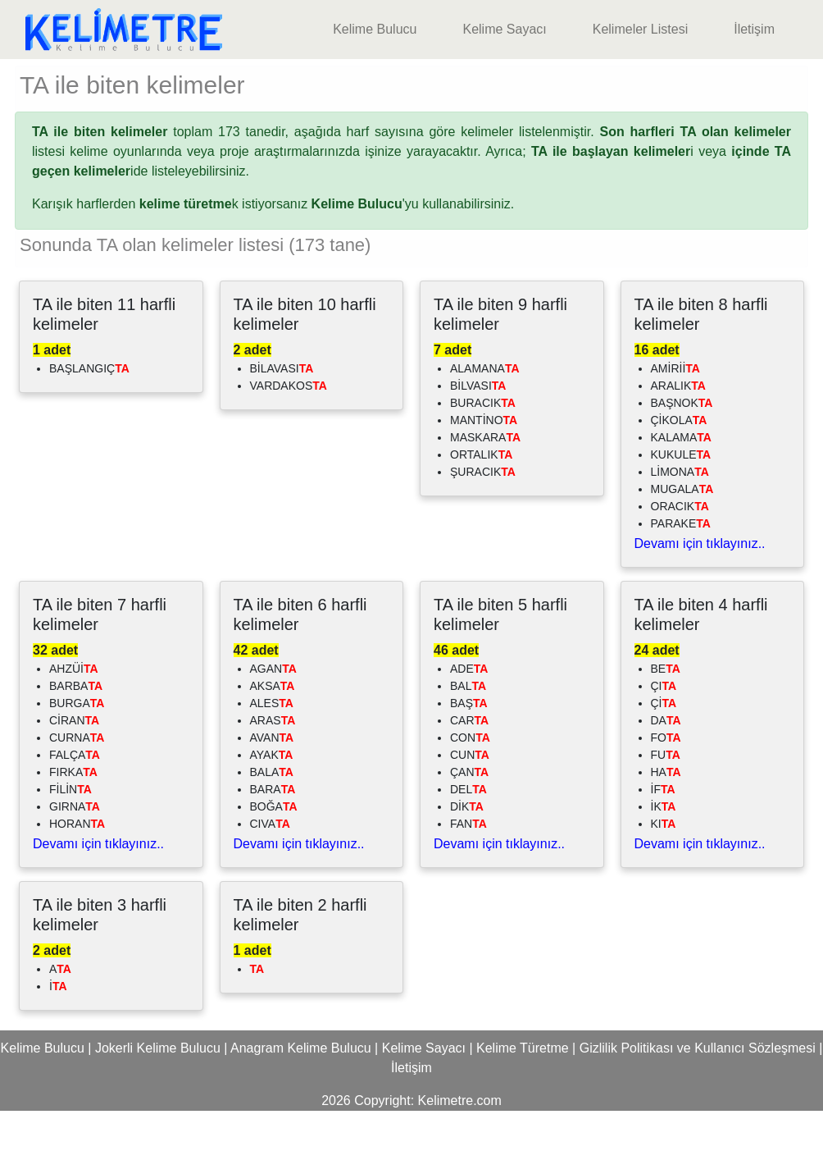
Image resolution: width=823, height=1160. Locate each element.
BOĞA (274, 855)
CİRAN (74, 769)
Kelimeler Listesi (640, 29)
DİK (467, 855)
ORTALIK (481, 503)
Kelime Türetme (522, 1097)
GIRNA (74, 855)
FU (665, 804)
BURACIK (483, 452)
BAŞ (469, 752)
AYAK (271, 804)
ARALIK (678, 434)
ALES (271, 752)
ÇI (664, 735)
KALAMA (681, 486)
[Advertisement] (411, 83)
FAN (468, 872)
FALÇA (74, 804)
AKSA (272, 735)
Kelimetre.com (460, 1150)
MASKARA (485, 486)
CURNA (76, 786)
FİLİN (70, 838)
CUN (469, 804)
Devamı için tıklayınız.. (700, 593)
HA (666, 821)
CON (470, 786)
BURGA (76, 752)
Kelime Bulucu (374, 29)
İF (663, 838)
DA (666, 769)
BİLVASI (478, 434)
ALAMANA (485, 417)
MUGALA (682, 538)
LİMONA (680, 520)
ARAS (273, 769)
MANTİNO (483, 469)
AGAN (273, 717)
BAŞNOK (682, 452)
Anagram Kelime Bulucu (300, 1097)
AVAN (272, 786)
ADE (469, 717)
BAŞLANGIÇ (89, 417)
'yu (365, 253)
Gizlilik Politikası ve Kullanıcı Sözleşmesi (698, 1097)
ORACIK (680, 555)
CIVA (270, 872)
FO (666, 786)
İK (663, 855)
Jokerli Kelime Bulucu (158, 1097)
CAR (469, 769)
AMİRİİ (675, 417)
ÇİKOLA (679, 469)
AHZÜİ (73, 717)
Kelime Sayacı (504, 29)
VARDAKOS (288, 434)
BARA (273, 838)
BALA (271, 821)
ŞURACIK (483, 520)
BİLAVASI (282, 417)
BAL (468, 735)
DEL (468, 838)
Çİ (664, 752)
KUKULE (681, 503)
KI (663, 872)
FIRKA (73, 821)
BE (665, 717)
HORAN (77, 872)
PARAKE (681, 572)
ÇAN (469, 821)
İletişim (754, 29)
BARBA (75, 735)
